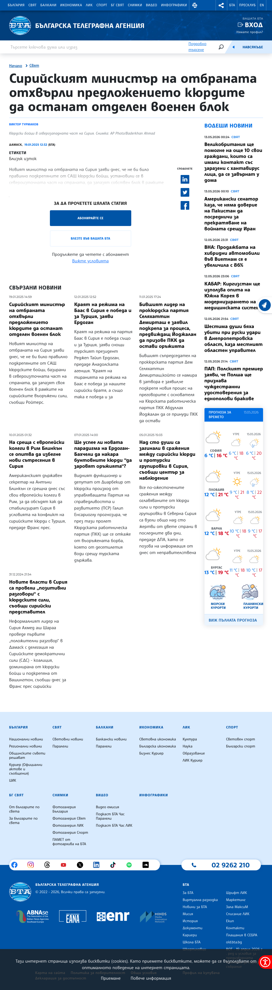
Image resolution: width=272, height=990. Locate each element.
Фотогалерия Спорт (70, 832)
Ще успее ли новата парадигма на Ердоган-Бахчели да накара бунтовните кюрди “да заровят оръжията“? (103, 454)
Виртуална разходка (200, 900)
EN (262, 5)
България (16, 5)
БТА (232, 5)
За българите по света (23, 820)
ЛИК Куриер (192, 760)
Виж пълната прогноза (233, 620)
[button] (195, 5)
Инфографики (174, 5)
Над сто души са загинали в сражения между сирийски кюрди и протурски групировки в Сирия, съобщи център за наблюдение (167, 460)
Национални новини (26, 739)
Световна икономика (157, 739)
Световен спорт (240, 739)
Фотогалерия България (64, 809)
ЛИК (89, 5)
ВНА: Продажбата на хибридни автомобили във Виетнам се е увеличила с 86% (232, 256)
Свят (32, 5)
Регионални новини (25, 746)
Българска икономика (157, 746)
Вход (254, 25)
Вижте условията (90, 260)
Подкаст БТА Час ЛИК (114, 825)
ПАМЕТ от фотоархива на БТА (69, 842)
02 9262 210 (230, 865)
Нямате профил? (249, 32)
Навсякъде (252, 47)
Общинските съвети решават (27, 755)
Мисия (188, 914)
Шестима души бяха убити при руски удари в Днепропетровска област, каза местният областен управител (233, 338)
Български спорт (240, 746)
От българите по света (24, 809)
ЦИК (12, 780)
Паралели (60, 746)
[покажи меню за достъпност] (265, 962)
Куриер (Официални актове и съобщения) (25, 769)
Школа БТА (191, 942)
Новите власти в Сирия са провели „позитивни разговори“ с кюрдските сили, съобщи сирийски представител (38, 597)
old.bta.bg (234, 942)
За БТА (188, 893)
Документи (192, 928)
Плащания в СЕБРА (241, 935)
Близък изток (23, 158)
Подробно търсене (197, 47)
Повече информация (151, 978)
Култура (190, 739)
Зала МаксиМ (237, 907)
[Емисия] (233, 47)
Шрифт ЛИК (236, 893)
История (190, 921)
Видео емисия (107, 807)
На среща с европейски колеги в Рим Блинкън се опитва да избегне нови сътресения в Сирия (37, 454)
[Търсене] (221, 46)
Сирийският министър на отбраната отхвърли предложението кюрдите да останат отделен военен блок (37, 319)
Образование (194, 753)
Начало (15, 66)
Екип (230, 921)
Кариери (190, 935)
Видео (151, 5)
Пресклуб (247, 5)
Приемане (111, 978)
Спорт (102, 5)
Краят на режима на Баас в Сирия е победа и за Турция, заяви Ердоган (103, 313)
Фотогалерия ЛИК (68, 825)
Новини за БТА (195, 907)
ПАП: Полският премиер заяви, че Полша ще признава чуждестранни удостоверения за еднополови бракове (233, 384)
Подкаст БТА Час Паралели (110, 816)
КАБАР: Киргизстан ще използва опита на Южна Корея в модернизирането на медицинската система (233, 296)
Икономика (71, 5)
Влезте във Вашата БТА (90, 238)
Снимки (135, 5)
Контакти (235, 928)
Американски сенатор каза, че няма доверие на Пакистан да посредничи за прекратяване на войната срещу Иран (231, 214)
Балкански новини (111, 739)
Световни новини (67, 739)
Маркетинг (235, 900)
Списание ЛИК (237, 914)
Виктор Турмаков (24, 124)
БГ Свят (117, 5)
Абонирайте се (91, 218)
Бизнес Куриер (151, 753)
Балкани (48, 5)
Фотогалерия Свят (68, 818)
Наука (187, 746)
